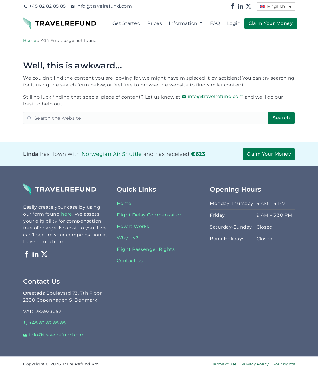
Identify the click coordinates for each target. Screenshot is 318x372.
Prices (154, 23)
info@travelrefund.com (101, 6)
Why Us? (127, 238)
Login (234, 23)
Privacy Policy (255, 364)
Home (29, 40)
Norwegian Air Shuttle (112, 154)
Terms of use (224, 364)
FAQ (215, 23)
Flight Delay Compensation (150, 215)
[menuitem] (276, 6)
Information (186, 23)
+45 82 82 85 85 (44, 6)
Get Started (126, 23)
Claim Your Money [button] (271, 23)
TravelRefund (39, 20)
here (66, 214)
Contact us (130, 260)
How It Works (133, 226)
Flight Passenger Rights (146, 249)
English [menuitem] (276, 6)
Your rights (284, 364)
